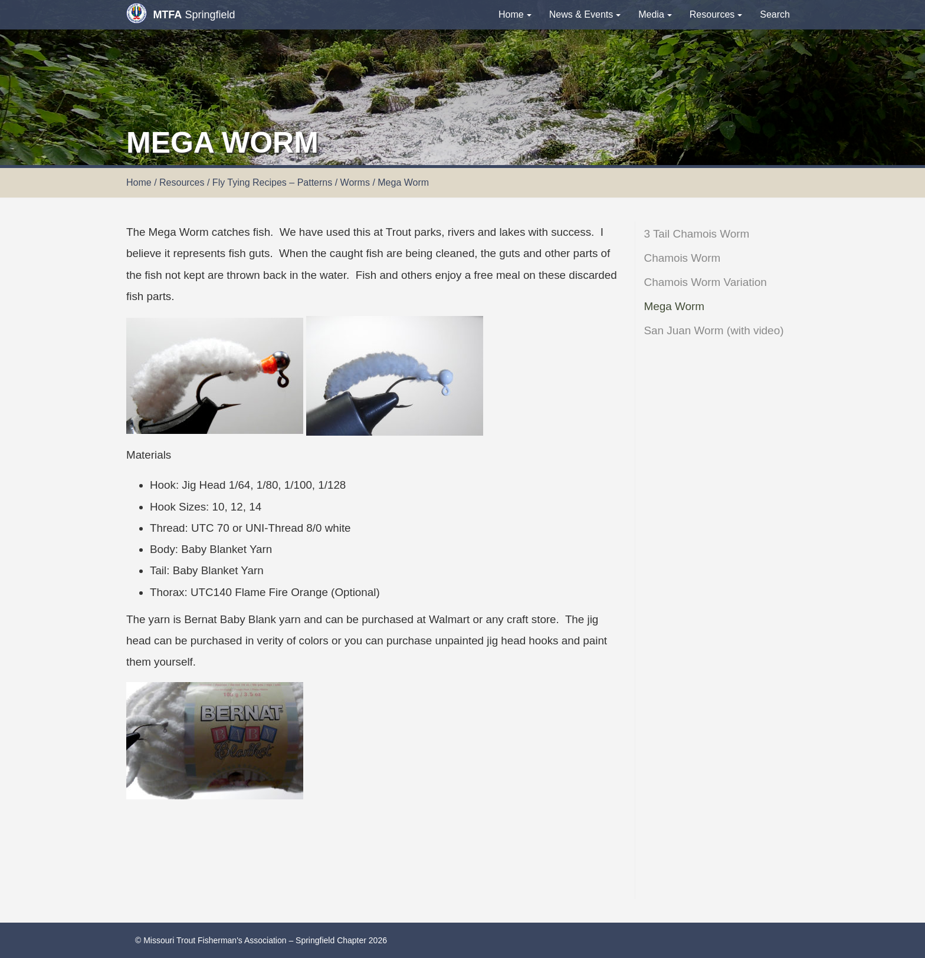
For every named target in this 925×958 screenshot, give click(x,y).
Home (515, 14)
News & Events (585, 14)
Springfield (180, 13)
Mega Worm (674, 306)
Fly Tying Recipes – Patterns (272, 182)
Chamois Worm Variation (705, 282)
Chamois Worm (682, 258)
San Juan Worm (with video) (714, 330)
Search (775, 14)
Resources (716, 14)
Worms (355, 182)
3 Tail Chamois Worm (697, 234)
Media (655, 14)
